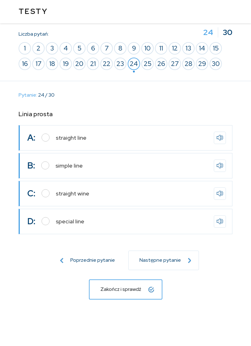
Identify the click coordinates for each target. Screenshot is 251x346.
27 (175, 63)
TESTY (33, 11)
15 (216, 48)
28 (188, 63)
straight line (71, 137)
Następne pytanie (165, 260)
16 (25, 63)
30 (216, 63)
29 (202, 63)
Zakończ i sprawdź (127, 289)
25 (148, 63)
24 (134, 63)
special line (70, 221)
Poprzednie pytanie (87, 260)
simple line (69, 165)
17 (39, 63)
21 (93, 63)
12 (175, 48)
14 (202, 48)
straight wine (72, 193)
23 (120, 63)
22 (106, 63)
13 (188, 48)
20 (79, 63)
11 (161, 48)
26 (161, 63)
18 (52, 63)
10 (147, 48)
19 (66, 63)
